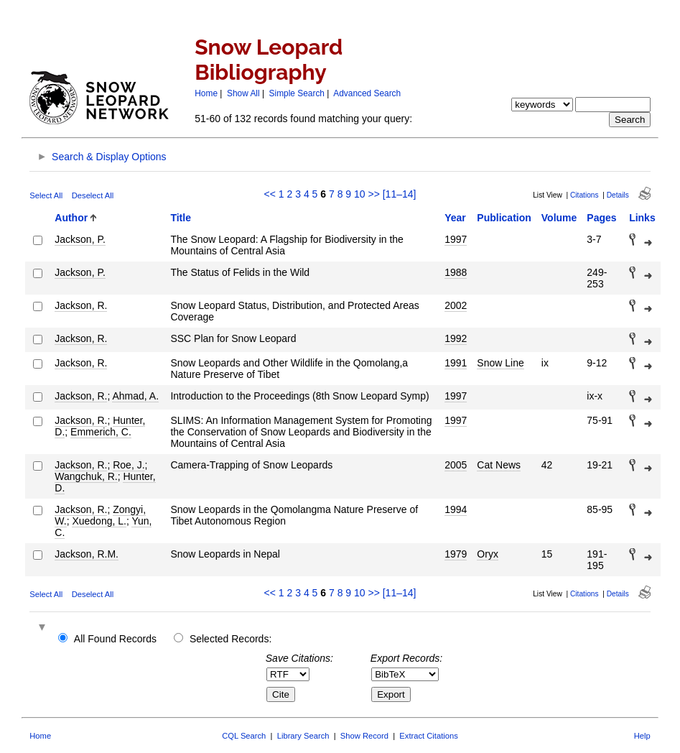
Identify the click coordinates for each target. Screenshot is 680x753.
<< (270, 194)
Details (618, 195)
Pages (601, 217)
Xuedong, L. (99, 521)
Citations (584, 195)
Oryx (487, 554)
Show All (243, 93)
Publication (504, 217)
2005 (455, 465)
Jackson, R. (81, 305)
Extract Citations (428, 735)
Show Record (364, 735)
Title (180, 217)
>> (373, 194)
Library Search (303, 735)
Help (642, 735)
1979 (455, 554)
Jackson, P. (80, 239)
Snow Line (500, 363)
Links (642, 217)
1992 (455, 338)
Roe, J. (128, 465)
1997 (455, 239)
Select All (45, 195)
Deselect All (92, 195)
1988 (455, 272)
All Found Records (115, 639)
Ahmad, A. (135, 396)
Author (71, 217)
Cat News (499, 465)
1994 (455, 509)
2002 (455, 305)
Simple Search (297, 93)
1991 (455, 363)
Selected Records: (230, 639)
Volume (559, 217)
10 (359, 194)
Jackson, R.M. (86, 554)
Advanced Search (367, 93)
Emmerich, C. (100, 432)
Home (206, 93)
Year (455, 217)
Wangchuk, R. (86, 476)
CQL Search (244, 735)
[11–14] (399, 194)
